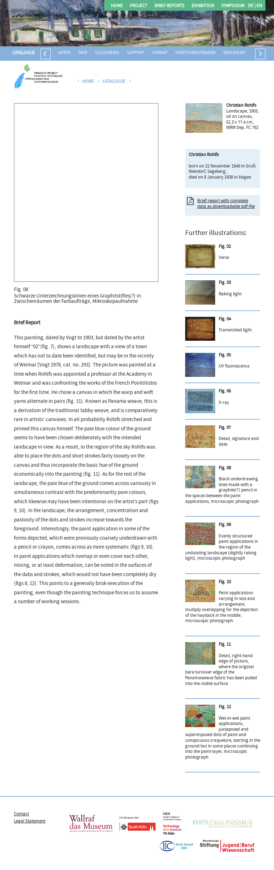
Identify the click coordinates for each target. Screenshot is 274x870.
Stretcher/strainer (195, 53)
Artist (64, 53)
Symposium (232, 6)
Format (159, 53)
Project (138, 6)
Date (82, 53)
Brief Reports (169, 6)
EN (258, 6)
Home (117, 6)
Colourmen (107, 53)
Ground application (243, 53)
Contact (21, 814)
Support (135, 53)
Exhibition (203, 6)
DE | (251, 6)
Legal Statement (29, 821)
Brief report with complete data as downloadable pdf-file (226, 204)
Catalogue (23, 53)
